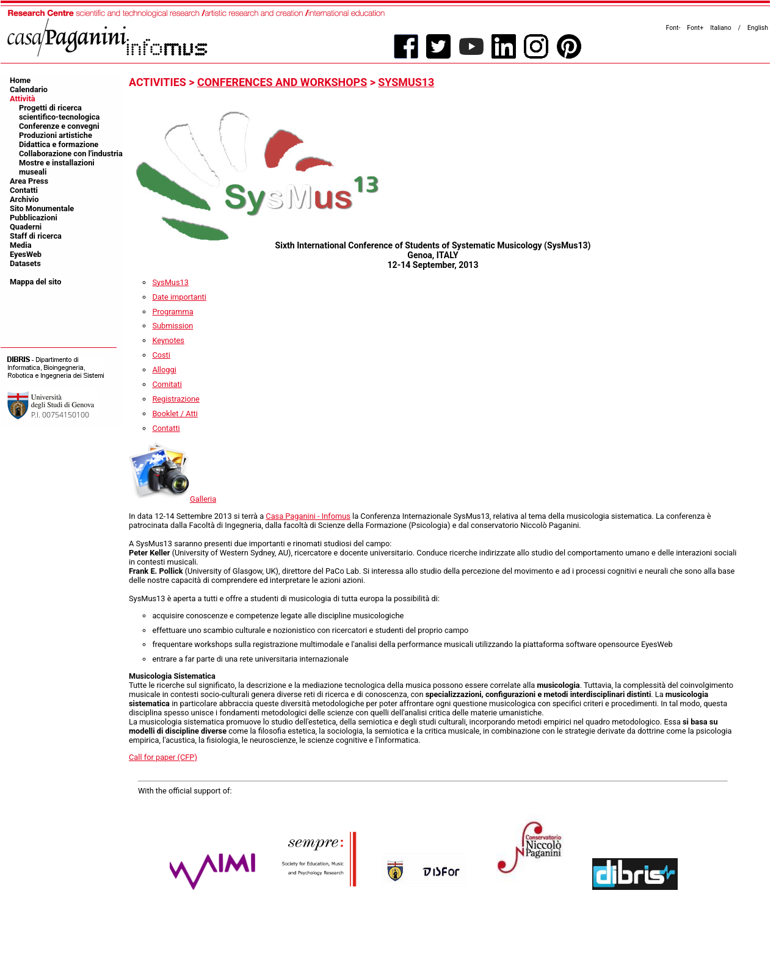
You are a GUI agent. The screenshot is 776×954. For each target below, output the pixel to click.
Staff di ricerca (36, 235)
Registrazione (175, 398)
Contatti (24, 190)
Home (20, 80)
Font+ (695, 28)
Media (21, 245)
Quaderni (26, 226)
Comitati (166, 384)
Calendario (29, 89)
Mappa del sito (36, 281)
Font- (673, 28)
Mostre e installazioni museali (57, 167)
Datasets (25, 263)
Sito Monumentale (42, 208)
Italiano (720, 28)
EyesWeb (26, 254)
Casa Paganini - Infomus (308, 516)
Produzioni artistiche (55, 135)
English (757, 28)
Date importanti (179, 297)
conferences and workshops (282, 82)
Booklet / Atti (175, 413)
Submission (172, 325)
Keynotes (168, 340)
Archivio (24, 199)
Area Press (29, 181)
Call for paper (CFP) (163, 757)
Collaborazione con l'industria (71, 153)
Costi (161, 355)
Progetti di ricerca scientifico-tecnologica (59, 112)
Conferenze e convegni (59, 126)
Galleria (172, 499)
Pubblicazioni (33, 217)
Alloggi (164, 369)
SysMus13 (406, 82)
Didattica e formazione (58, 144)
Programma (172, 311)
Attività (22, 98)
